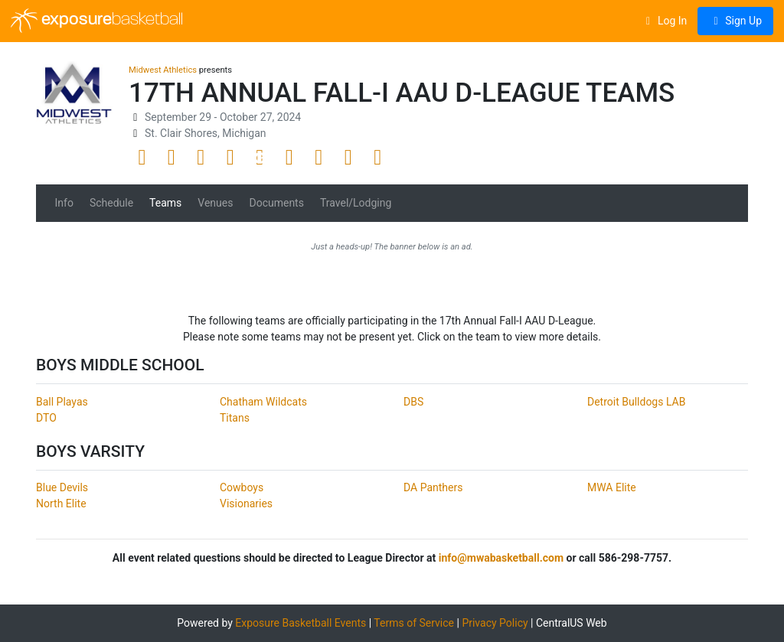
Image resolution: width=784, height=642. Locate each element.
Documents (276, 203)
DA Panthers (432, 487)
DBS (413, 402)
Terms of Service (414, 623)
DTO (46, 418)
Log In (664, 21)
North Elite (61, 503)
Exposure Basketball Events (300, 623)
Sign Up (735, 21)
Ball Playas (62, 402)
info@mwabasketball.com (501, 558)
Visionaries (246, 503)
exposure (97, 20)
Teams (165, 203)
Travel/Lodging (355, 203)
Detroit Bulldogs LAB (636, 402)
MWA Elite (611, 487)
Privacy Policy (495, 623)
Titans (235, 418)
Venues (215, 203)
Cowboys (241, 487)
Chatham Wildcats (263, 402)
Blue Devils (62, 487)
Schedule (111, 203)
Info (64, 203)
